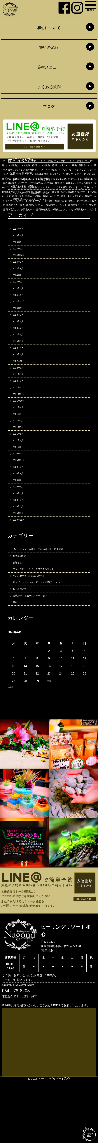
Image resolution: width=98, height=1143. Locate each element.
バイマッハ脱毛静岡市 (21, 165)
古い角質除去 (74, 187)
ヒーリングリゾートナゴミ (54, 165)
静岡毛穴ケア (74, 227)
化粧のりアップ (54, 187)
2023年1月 (20, 379)
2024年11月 (20, 257)
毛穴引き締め (40, 196)
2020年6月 (20, 532)
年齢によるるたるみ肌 (42, 191)
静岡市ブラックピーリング (25, 227)
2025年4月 (20, 234)
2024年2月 (20, 303)
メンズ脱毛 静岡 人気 (64, 174)
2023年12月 (20, 318)
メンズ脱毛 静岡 (35, 174)
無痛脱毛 (70, 196)
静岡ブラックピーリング (32, 218)
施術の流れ (49, 48)
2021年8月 (20, 448)
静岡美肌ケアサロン (54, 231)
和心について (49, 28)
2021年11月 (20, 425)
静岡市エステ (83, 218)
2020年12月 (20, 494)
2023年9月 (20, 333)
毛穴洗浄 (57, 196)
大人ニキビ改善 (16, 191)
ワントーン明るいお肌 (49, 182)
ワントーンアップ (22, 182)
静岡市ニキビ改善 (35, 222)
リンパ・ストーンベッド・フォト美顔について (43, 639)
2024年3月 (20, 295)
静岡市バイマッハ (60, 222)
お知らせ (18, 616)
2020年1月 (20, 562)
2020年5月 (20, 539)
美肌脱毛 (58, 200)
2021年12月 (20, 417)
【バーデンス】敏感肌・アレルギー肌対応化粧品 (44, 601)
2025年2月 (20, 242)
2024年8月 (20, 280)
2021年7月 (20, 455)
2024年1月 (20, 310)
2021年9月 (20, 440)
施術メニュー (49, 67)
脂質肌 (82, 204)
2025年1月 (20, 249)
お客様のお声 (21, 608)
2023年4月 (20, 371)
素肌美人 (83, 196)
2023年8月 (20, 341)
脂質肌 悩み (21, 209)
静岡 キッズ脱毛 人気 (64, 209)
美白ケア (25, 200)
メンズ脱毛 (15, 174)
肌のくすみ (73, 200)
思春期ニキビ (67, 191)
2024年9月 (20, 272)
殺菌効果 (83, 191)
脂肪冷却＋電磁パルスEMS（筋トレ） (38, 654)
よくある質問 (49, 87)
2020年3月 (20, 547)
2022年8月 (20, 394)
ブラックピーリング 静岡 (24, 169)
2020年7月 (20, 524)
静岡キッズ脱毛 (12, 213)
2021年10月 (20, 433)
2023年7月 (20, 348)
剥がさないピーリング (28, 187)
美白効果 (38, 200)
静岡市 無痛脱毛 (61, 218)
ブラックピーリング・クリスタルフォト (39, 623)
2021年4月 (20, 478)
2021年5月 (20, 471)
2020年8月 (20, 516)
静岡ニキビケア (34, 213)
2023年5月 (20, 364)
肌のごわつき (20, 204)
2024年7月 (20, 287)
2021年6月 (20, 463)
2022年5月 (20, 402)
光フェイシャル (76, 182)
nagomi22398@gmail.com (23, 1045)
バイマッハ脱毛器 (21, 160)
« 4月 (11, 747)
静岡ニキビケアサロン (60, 213)
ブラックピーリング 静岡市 (61, 169)
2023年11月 (20, 326)
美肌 (48, 200)
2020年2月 (20, 555)
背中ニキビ (38, 204)
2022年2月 (20, 410)
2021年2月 (20, 486)
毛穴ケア (25, 196)
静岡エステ (88, 209)
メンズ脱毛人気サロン (26, 178)
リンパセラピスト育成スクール (33, 631)
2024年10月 (20, 265)
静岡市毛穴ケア (54, 227)
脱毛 (16, 662)
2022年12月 (20, 387)
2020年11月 (20, 501)
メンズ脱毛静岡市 (54, 178)
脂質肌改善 (39, 209)
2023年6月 (20, 356)
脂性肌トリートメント (61, 204)
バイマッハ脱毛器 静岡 (50, 160)
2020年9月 (20, 509)
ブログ (48, 107)
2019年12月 (20, 570)
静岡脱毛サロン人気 (81, 231)
